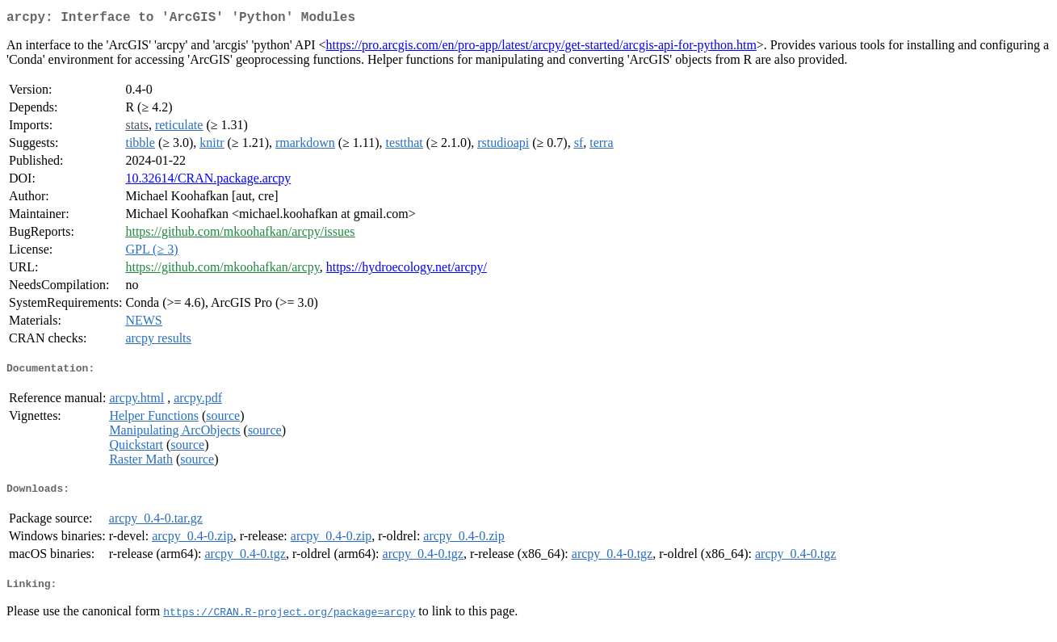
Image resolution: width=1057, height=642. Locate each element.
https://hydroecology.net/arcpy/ (406, 270)
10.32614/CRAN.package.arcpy (208, 181)
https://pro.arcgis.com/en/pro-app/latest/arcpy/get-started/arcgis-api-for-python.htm (541, 48)
